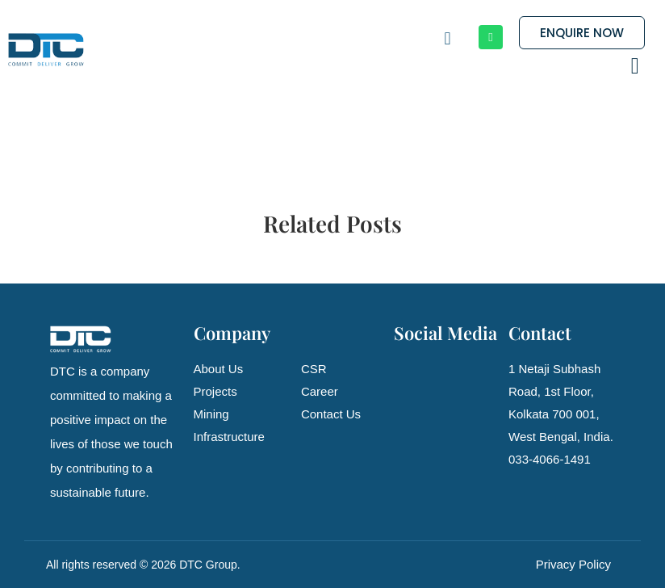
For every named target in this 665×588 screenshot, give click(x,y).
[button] (635, 66)
